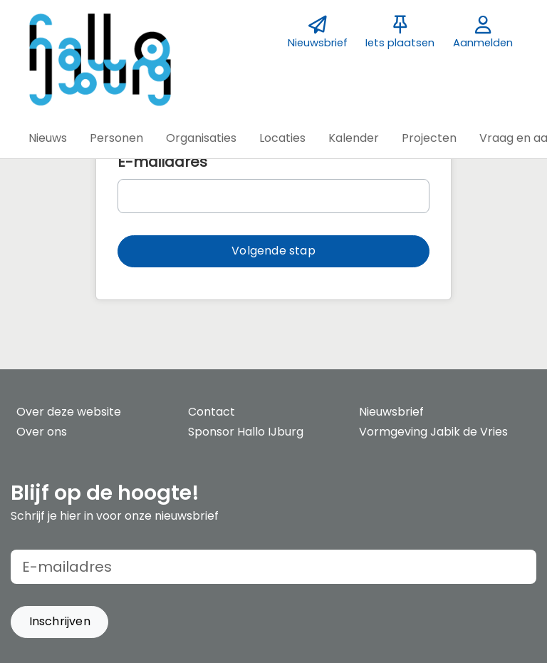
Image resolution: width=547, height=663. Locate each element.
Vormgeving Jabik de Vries (433, 431)
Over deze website (68, 412)
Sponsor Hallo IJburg (245, 431)
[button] (47, 138)
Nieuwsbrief (391, 412)
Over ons (41, 431)
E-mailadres (162, 162)
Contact (211, 412)
